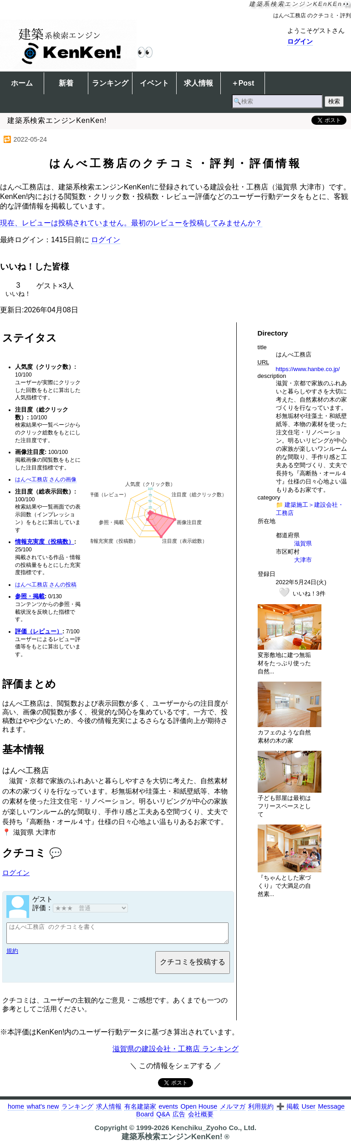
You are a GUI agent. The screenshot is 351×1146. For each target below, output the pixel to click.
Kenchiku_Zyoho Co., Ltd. (213, 1132)
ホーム (22, 83)
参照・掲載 (30, 596)
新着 (66, 83)
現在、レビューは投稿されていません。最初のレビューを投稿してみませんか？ (131, 223)
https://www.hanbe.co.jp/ (308, 369)
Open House (199, 1110)
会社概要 (201, 1118)
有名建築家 (140, 1110)
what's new (43, 1110)
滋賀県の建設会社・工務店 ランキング (175, 1053)
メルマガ (232, 1110)
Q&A (163, 1118)
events (168, 1110)
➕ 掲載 (287, 1110)
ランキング (110, 83)
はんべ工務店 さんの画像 (45, 479)
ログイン (300, 41)
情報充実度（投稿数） (44, 541)
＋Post (242, 83)
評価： (80, 908)
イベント (154, 83)
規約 (12, 955)
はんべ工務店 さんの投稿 (45, 584)
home (16, 1110)
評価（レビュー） (38, 631)
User (308, 1110)
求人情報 (198, 83)
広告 (179, 1118)
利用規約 (261, 1110)
